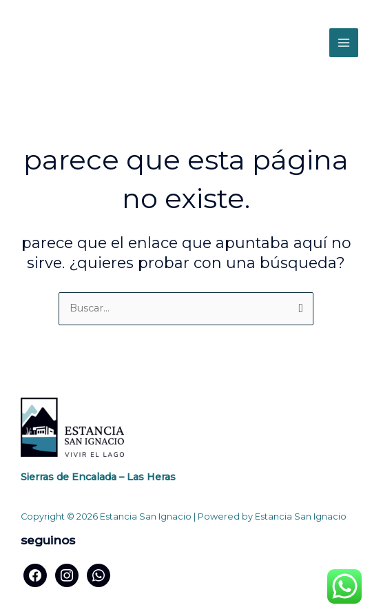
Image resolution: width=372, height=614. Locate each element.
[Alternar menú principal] (343, 42)
